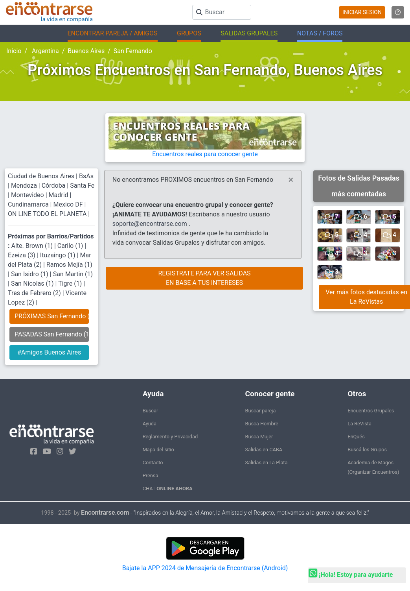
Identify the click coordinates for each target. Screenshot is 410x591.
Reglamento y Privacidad (170, 437)
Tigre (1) (70, 283)
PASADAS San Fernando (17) (52, 334)
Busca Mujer (259, 437)
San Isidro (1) (30, 274)
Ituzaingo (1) (58, 255)
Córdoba (54, 185)
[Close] (291, 179)
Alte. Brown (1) (32, 245)
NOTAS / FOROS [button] (320, 33)
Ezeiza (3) (22, 255)
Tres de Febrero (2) (35, 293)
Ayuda (149, 424)
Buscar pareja (260, 411)
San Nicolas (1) (33, 283)
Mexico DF (68, 204)
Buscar (150, 411)
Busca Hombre (261, 424)
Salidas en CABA (263, 449)
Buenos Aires (86, 51)
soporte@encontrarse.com (149, 223)
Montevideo (27, 195)
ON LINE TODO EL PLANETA (47, 214)
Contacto (153, 462)
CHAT (168, 488)
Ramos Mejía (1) (69, 264)
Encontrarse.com (105, 512)
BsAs (86, 176)
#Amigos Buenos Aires (49, 352)
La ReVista (359, 424)
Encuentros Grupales (370, 411)
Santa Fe (82, 185)
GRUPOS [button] (189, 33)
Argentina (44, 51)
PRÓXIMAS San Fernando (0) (52, 316)
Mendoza (24, 185)
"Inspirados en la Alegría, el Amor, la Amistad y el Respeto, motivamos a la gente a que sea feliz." (251, 513)
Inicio (13, 51)
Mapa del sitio (158, 449)
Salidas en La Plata (266, 462)
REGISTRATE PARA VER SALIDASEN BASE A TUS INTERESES (204, 278)
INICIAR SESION (362, 12)
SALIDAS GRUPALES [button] (249, 33)
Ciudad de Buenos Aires (41, 176)
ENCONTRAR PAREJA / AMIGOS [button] (113, 33)
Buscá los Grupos (367, 449)
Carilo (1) (71, 245)
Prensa (150, 475)
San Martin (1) (73, 274)
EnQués (356, 437)
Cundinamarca (28, 204)
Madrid (58, 195)
